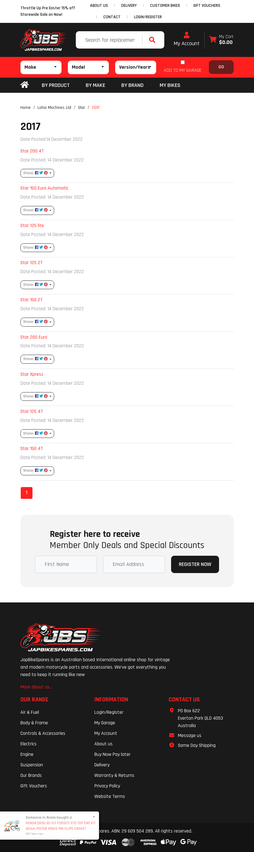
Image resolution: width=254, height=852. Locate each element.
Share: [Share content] (36, 173)
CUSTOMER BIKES (165, 5)
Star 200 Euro (33, 337)
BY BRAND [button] (132, 85)
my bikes (170, 85)
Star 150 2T (31, 300)
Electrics (28, 744)
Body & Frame (34, 723)
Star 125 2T (31, 262)
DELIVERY (129, 5)
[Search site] (153, 40)
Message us (189, 735)
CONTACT (112, 17)
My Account (187, 39)
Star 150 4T (31, 448)
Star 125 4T (31, 411)
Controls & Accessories (42, 733)
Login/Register (148, 17)
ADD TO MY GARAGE (182, 70)
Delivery (102, 765)
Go (221, 67)
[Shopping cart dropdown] (221, 40)
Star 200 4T (32, 151)
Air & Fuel (29, 712)
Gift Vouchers (33, 786)
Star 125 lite (32, 225)
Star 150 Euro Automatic (44, 188)
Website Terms (109, 796)
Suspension (31, 765)
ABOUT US (99, 5)
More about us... (36, 687)
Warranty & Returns (114, 775)
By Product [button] (56, 85)
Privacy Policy (107, 786)
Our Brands (31, 775)
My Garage (104, 723)
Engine (26, 754)
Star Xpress (31, 374)
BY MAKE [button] (95, 85)
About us (103, 744)
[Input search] (110, 40)
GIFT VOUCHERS (206, 5)
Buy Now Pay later (112, 754)
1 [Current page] (27, 492)
